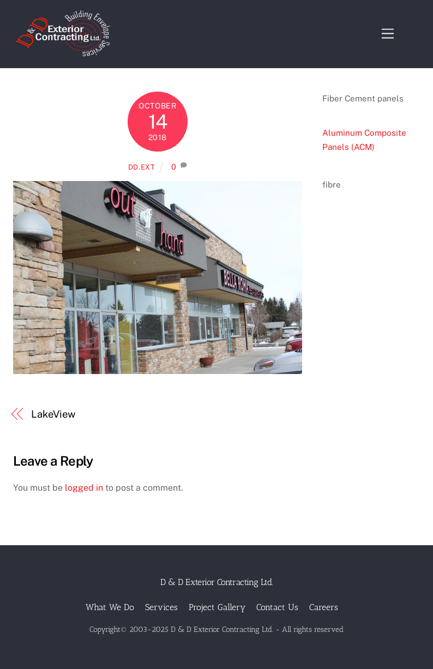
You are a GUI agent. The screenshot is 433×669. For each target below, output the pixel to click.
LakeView (53, 414)
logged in (84, 488)
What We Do (110, 607)
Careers (323, 607)
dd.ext (141, 167)
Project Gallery (217, 607)
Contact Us (277, 607)
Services (161, 607)
